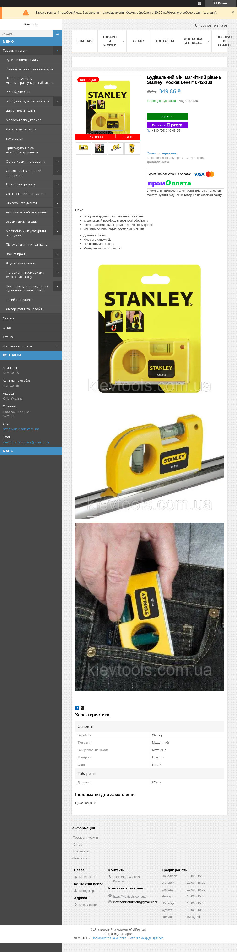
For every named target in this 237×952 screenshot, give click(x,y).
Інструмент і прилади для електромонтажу (25, 274)
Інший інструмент (19, 299)
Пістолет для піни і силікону (26, 244)
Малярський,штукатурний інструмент (26, 233)
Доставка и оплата (17, 346)
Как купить (81, 851)
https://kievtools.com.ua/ (21, 429)
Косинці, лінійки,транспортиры (29, 69)
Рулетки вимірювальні (23, 60)
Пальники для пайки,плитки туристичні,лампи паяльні (27, 288)
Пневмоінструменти (21, 203)
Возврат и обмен (224, 41)
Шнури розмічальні (21, 110)
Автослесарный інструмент (27, 212)
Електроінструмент (20, 184)
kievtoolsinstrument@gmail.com (26, 442)
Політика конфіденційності (146, 938)
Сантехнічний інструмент (25, 193)
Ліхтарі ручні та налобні (24, 309)
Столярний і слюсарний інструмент (23, 173)
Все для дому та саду (22, 221)
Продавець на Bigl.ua (118, 934)
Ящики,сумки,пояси (20, 263)
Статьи (8, 318)
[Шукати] (57, 33)
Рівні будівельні (18, 92)
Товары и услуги (15, 50)
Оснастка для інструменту (26, 161)
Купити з (167, 125)
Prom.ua (140, 929)
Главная (84, 41)
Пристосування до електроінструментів (22, 150)
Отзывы (9, 337)
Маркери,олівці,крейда (23, 120)
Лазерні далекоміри (21, 129)
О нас (7, 327)
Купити (167, 116)
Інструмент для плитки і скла (27, 101)
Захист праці (16, 254)
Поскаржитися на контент (109, 938)
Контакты (165, 41)
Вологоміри (14, 138)
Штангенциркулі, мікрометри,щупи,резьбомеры (29, 80)
